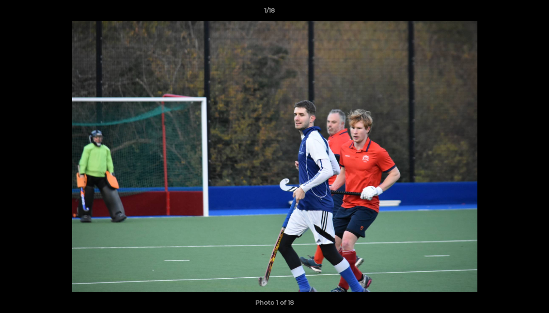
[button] (512, 13)
